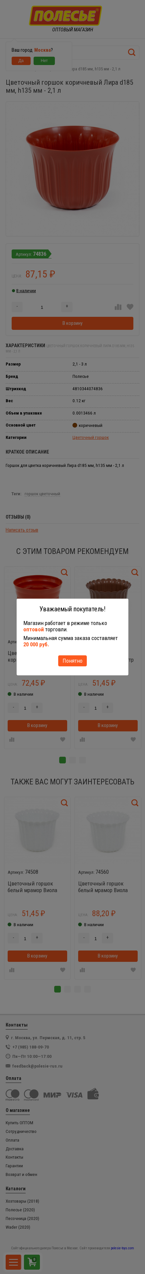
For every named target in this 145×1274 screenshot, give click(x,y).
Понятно (72, 660)
